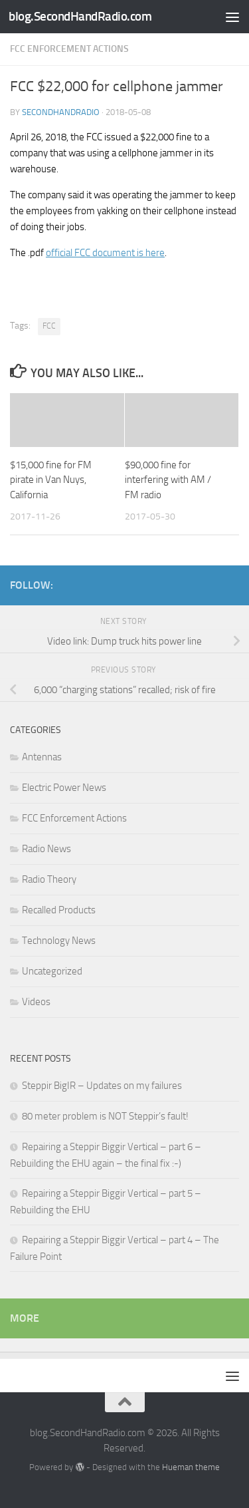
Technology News (59, 941)
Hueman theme (191, 1467)
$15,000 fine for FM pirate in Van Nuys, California (51, 480)
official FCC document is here (105, 253)
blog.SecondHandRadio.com (80, 16)
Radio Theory (49, 879)
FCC (49, 326)
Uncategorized (52, 971)
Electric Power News (64, 788)
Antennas (42, 757)
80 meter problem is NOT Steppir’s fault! (105, 1116)
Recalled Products (59, 910)
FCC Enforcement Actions (69, 49)
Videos (36, 1002)
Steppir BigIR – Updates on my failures (102, 1086)
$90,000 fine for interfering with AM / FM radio (168, 480)
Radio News (46, 849)
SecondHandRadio (61, 112)
